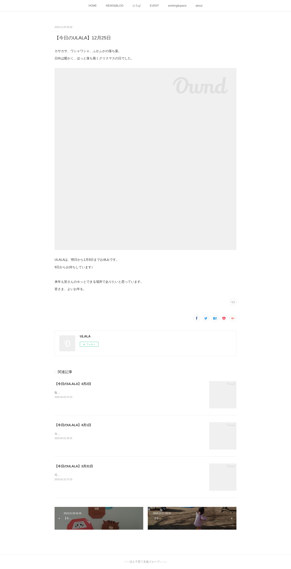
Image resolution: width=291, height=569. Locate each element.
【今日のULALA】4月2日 (73, 384)
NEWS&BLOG (114, 5)
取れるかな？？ (64, 392)
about (199, 5)
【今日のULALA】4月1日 (73, 425)
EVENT (154, 5)
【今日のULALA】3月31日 (74, 466)
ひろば (137, 5)
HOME (93, 5)
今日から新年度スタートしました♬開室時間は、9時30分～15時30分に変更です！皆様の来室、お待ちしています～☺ (126, 433)
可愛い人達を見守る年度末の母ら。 (76, 475)
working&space (177, 5)
